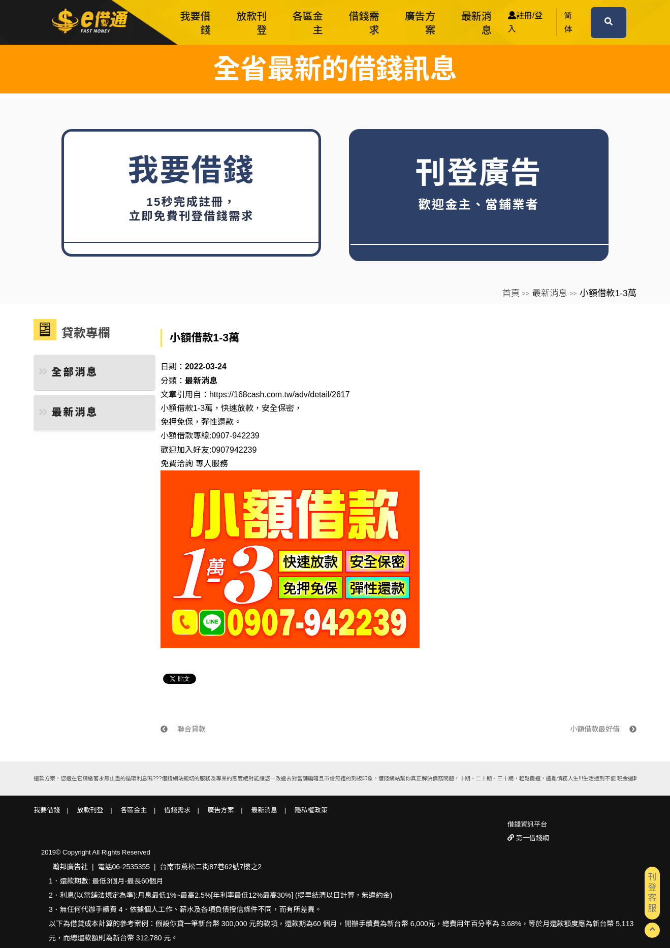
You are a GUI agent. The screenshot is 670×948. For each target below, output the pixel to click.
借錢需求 (363, 23)
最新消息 (476, 23)
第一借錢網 (531, 838)
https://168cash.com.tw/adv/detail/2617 (279, 394)
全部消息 (69, 371)
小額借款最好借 (603, 729)
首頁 (511, 293)
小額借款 (177, 435)
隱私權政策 (311, 810)
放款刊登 (251, 23)
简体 (568, 22)
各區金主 (308, 23)
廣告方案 (420, 23)
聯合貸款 (183, 729)
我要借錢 (195, 23)
